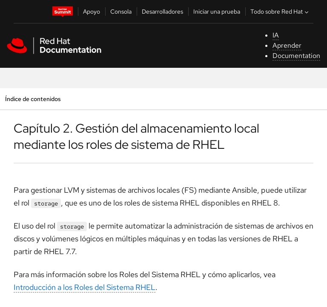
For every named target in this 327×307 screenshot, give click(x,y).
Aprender (286, 45)
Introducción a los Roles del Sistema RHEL (84, 287)
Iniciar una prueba (216, 11)
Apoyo (91, 11)
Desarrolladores (162, 11)
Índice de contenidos (33, 99)
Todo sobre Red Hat (280, 11)
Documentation (296, 55)
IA (275, 35)
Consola (121, 11)
